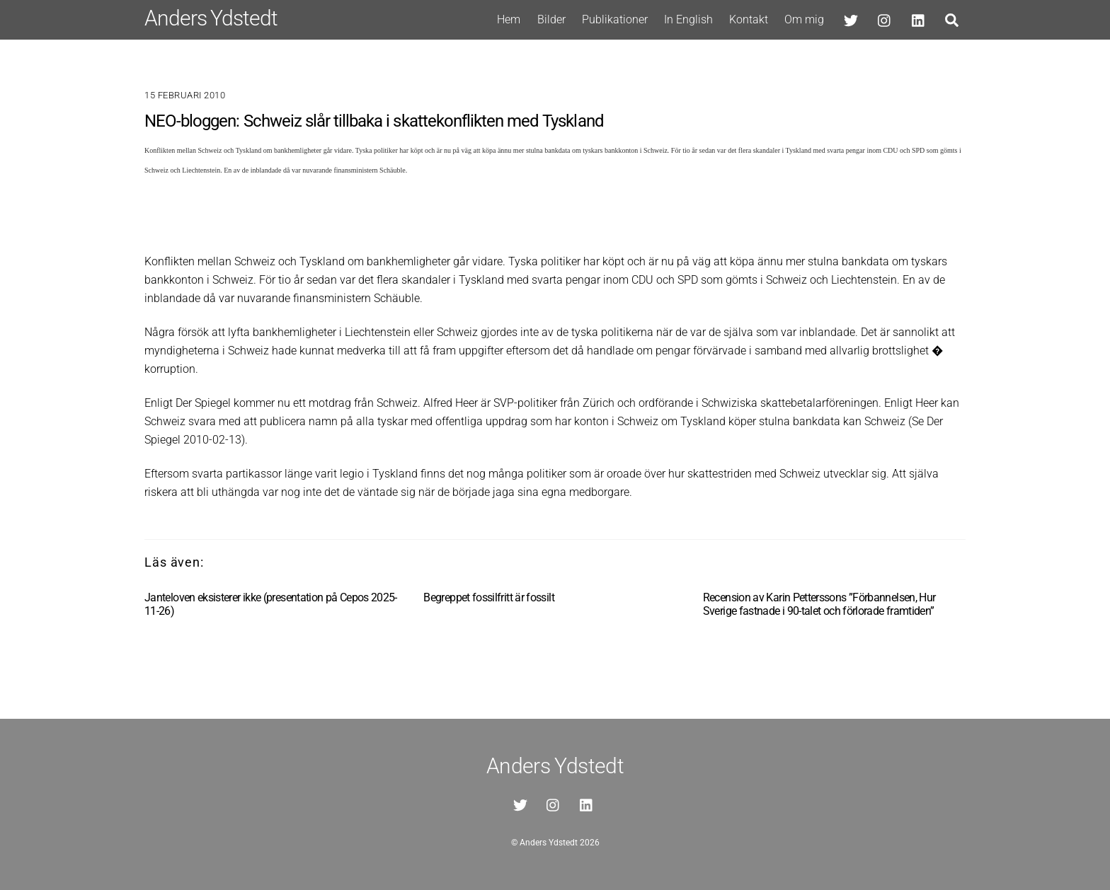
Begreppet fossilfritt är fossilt (488, 597)
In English (688, 19)
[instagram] (885, 18)
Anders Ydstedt (549, 843)
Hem (508, 19)
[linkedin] (919, 18)
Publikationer (615, 19)
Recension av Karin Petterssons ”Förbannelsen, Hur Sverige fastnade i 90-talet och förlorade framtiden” (819, 604)
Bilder (551, 19)
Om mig (804, 19)
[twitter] (851, 18)
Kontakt (748, 19)
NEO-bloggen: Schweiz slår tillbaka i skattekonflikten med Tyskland (374, 121)
